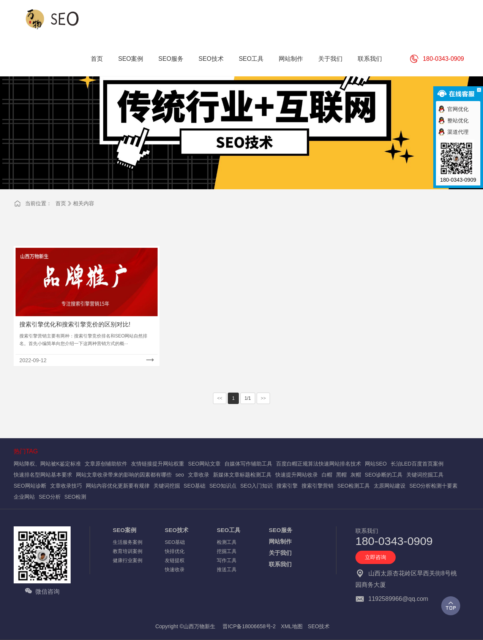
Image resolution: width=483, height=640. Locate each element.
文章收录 (198, 475)
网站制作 (280, 541)
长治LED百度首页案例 (417, 464)
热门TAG (26, 451)
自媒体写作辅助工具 (248, 464)
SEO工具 (228, 530)
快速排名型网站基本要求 (43, 475)
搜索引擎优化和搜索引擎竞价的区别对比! (74, 324)
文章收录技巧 (66, 486)
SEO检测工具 (353, 486)
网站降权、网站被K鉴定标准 (47, 464)
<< (220, 398)
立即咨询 (375, 557)
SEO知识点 (223, 486)
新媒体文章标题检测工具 (242, 475)
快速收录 (175, 569)
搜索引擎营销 (317, 486)
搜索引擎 (287, 486)
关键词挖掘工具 (425, 475)
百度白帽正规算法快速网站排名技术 (318, 464)
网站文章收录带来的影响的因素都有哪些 (124, 475)
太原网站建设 (390, 486)
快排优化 (175, 551)
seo (179, 475)
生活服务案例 (127, 542)
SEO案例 (124, 530)
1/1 (248, 398)
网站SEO (376, 464)
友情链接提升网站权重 (157, 464)
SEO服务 (280, 530)
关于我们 (280, 553)
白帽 (327, 475)
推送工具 (227, 569)
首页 (60, 203)
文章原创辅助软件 (106, 464)
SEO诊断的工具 (384, 475)
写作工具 (227, 560)
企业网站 (24, 497)
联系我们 (280, 564)
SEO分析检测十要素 (433, 486)
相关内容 (83, 203)
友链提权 (175, 560)
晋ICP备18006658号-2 (249, 626)
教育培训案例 (127, 551)
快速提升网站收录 (296, 475)
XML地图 (292, 626)
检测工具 (227, 542)
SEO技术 (176, 530)
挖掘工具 (227, 551)
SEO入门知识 (256, 486)
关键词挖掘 (166, 486)
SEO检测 (76, 497)
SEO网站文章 (204, 464)
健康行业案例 (127, 560)
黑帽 (341, 475)
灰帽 (355, 475)
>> (263, 398)
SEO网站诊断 (30, 486)
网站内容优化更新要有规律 (118, 486)
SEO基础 (195, 486)
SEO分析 (50, 497)
